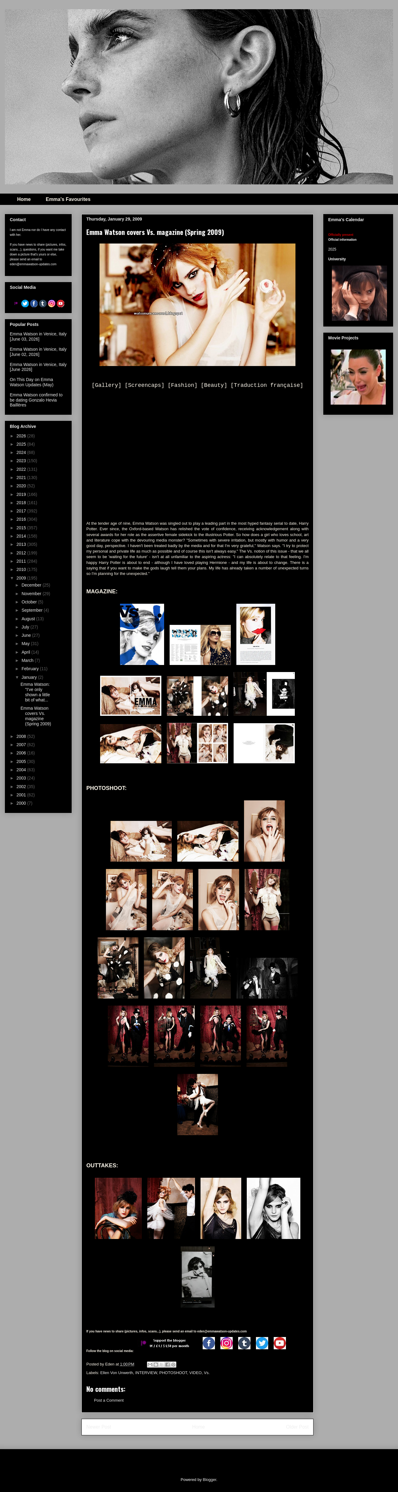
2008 (22, 736)
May (26, 643)
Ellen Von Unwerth (116, 1372)
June (26, 635)
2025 (22, 444)
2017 (22, 510)
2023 (22, 460)
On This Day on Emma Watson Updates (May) (32, 382)
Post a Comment (109, 1400)
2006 (22, 752)
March (28, 660)
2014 (22, 536)
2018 (22, 502)
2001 (22, 794)
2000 (22, 803)
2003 (22, 778)
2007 (22, 744)
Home (24, 199)
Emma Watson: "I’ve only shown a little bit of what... (35, 692)
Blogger (209, 1479)
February (30, 668)
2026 (22, 435)
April (26, 652)
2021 (22, 477)
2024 (22, 452)
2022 (22, 469)
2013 (22, 544)
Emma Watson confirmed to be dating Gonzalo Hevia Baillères (36, 400)
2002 (22, 786)
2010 (22, 569)
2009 (22, 578)
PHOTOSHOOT (173, 1372)
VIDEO (195, 1372)
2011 (22, 561)
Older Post (297, 1427)
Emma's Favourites (68, 199)
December (31, 585)
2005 (22, 761)
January (29, 677)
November (31, 593)
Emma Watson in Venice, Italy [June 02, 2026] (38, 352)
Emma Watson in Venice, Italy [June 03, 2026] (38, 336)
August (28, 618)
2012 (22, 552)
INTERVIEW (146, 1372)
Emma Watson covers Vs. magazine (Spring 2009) (36, 716)
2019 (22, 494)
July (25, 627)
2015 (22, 527)
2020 (22, 485)
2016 (22, 519)
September (32, 610)
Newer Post (98, 1427)
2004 (22, 769)
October (29, 601)
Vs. (207, 1372)
